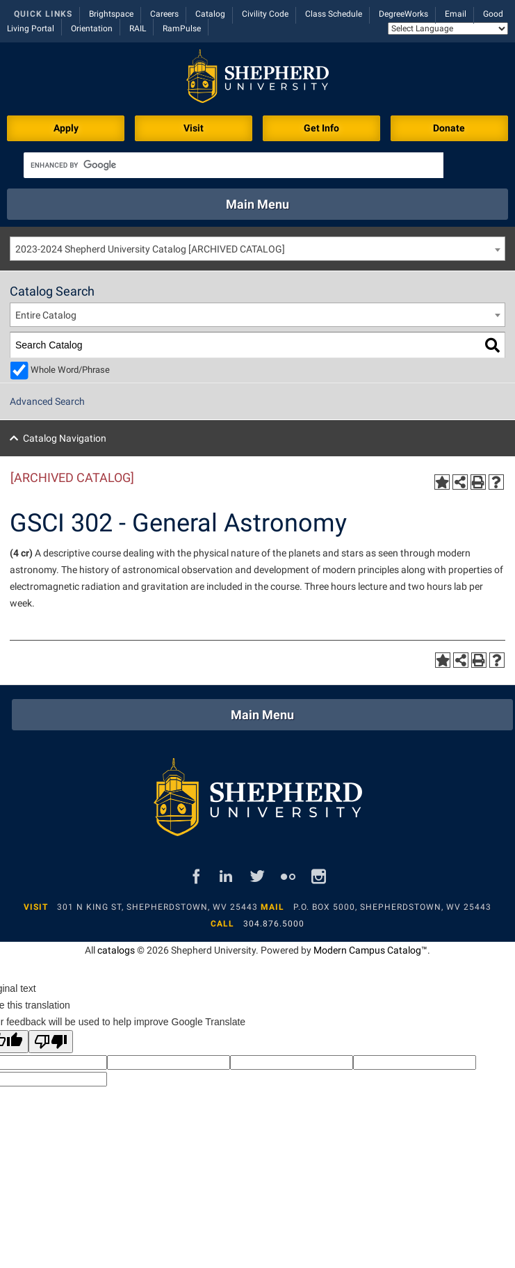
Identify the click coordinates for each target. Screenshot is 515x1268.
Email (455, 14)
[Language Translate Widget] (448, 28)
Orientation (92, 28)
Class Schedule (333, 14)
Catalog (210, 14)
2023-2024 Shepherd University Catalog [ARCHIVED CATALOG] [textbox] (150, 249)
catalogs (116, 950)
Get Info (321, 128)
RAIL (137, 28)
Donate (449, 128)
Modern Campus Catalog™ (370, 950)
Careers (164, 14)
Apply (66, 128)
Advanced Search (47, 401)
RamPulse (182, 28)
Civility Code (265, 14)
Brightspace (111, 14)
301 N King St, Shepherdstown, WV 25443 (157, 907)
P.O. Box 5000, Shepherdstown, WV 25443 (392, 907)
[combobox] (257, 248)
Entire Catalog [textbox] (45, 315)
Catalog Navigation (64, 438)
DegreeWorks (403, 14)
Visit (193, 128)
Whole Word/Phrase (70, 369)
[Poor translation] (50, 1041)
